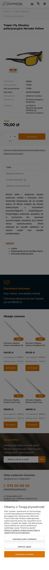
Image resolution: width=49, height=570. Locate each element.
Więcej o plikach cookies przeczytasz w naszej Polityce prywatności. (22, 531)
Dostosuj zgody (24, 547)
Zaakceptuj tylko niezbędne (25, 539)
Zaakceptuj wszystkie (24, 554)
